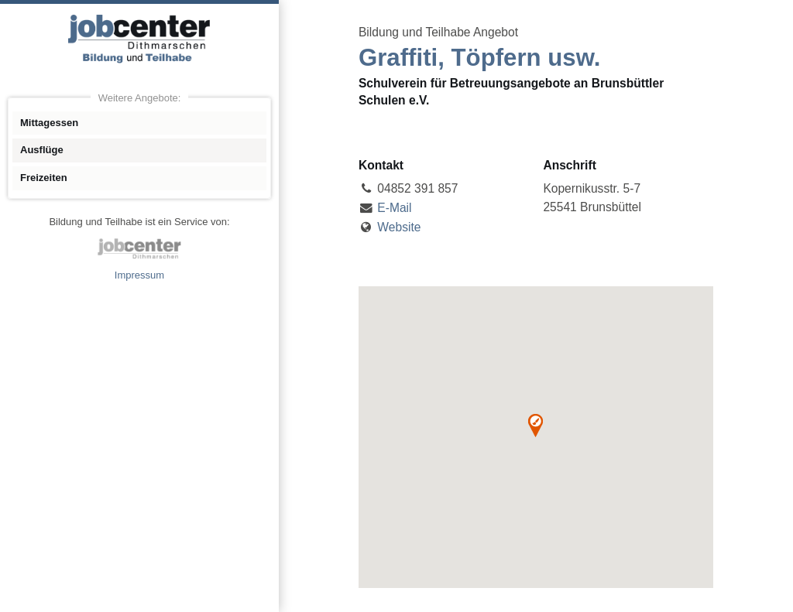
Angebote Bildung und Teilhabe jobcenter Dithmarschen (139, 39)
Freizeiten (43, 177)
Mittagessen (49, 122)
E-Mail (394, 207)
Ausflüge (42, 150)
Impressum (139, 275)
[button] (535, 425)
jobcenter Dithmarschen (139, 248)
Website (399, 227)
